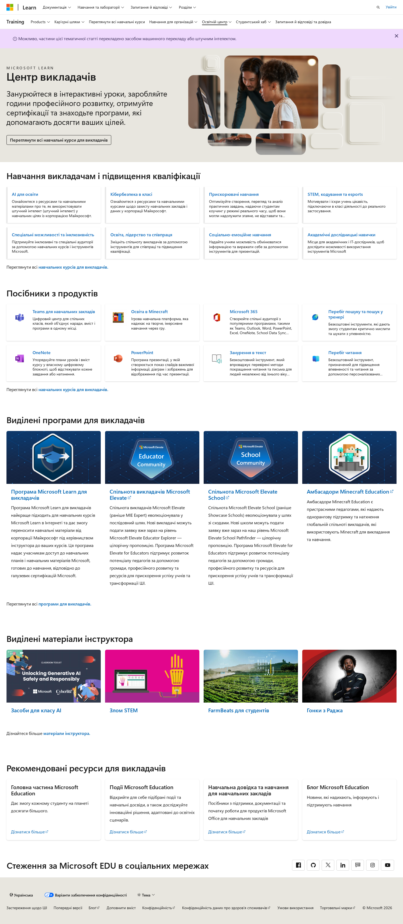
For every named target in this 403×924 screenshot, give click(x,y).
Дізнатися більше (28, 831)
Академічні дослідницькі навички (342, 234)
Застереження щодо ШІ (26, 907)
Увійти (391, 6)
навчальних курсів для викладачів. (73, 267)
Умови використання (295, 907)
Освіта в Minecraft (149, 311)
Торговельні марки (336, 907)
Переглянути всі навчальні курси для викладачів (59, 140)
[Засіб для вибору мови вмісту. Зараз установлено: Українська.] (21, 895)
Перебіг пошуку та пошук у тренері (355, 314)
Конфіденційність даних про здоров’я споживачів (224, 907)
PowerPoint (142, 352)
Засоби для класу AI (36, 710)
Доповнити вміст (121, 907)
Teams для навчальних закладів (64, 311)
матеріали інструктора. (66, 733)
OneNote (42, 352)
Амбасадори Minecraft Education (348, 491)
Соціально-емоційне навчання (240, 234)
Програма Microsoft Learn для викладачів (49, 494)
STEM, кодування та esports (335, 194)
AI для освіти (25, 194)
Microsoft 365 (244, 311)
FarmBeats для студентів (238, 710)
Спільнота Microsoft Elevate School (242, 494)
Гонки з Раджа (325, 710)
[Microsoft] (9, 7)
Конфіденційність (157, 907)
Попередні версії (68, 907)
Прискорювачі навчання (234, 194)
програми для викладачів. (65, 604)
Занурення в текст (248, 352)
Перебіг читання (345, 352)
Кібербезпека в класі (131, 194)
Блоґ (92, 907)
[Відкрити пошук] (378, 7)
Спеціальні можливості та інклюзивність (53, 234)
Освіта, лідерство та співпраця (141, 234)
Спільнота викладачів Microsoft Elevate (150, 494)
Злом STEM (124, 710)
